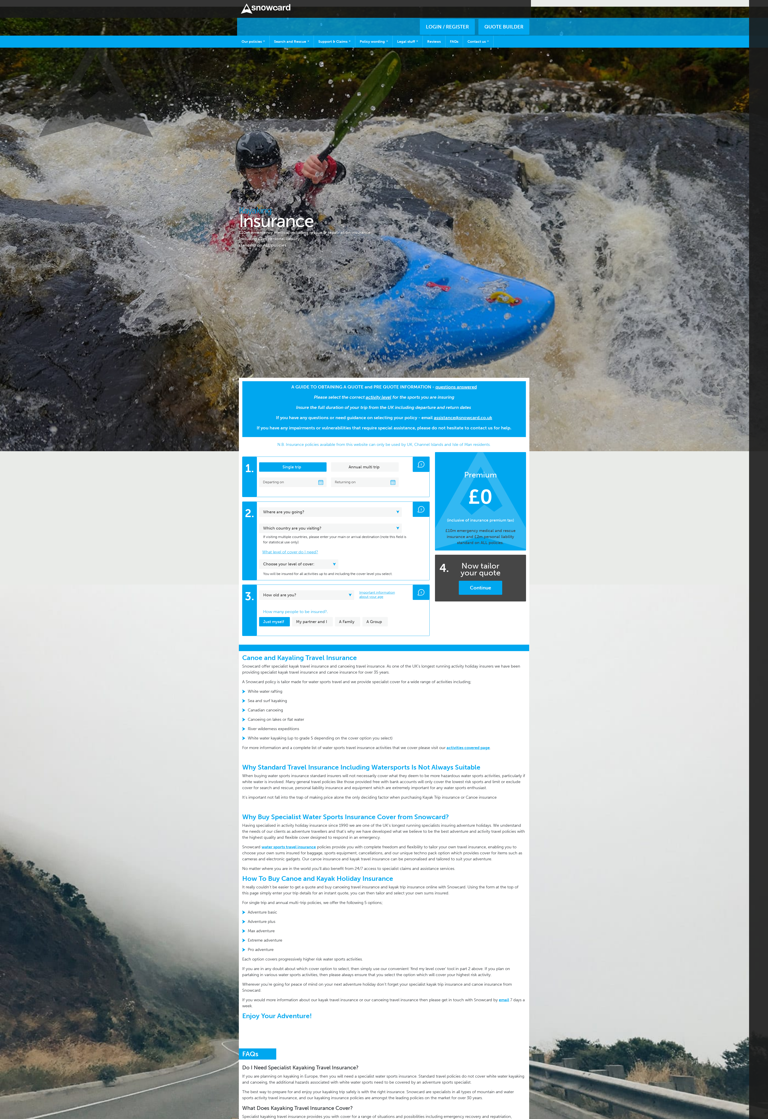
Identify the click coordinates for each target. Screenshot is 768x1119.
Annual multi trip (364, 460)
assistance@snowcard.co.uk (463, 411)
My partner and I (311, 615)
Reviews (434, 35)
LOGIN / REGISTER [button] (447, 15)
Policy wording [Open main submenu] (374, 35)
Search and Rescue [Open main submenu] (291, 35)
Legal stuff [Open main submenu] (407, 35)
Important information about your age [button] (377, 588)
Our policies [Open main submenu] (253, 35)
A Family (346, 615)
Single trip (291, 460)
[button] (421, 457)
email (504, 993)
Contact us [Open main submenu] (478, 35)
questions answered (456, 380)
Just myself (273, 615)
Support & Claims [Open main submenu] (334, 35)
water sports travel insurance (289, 840)
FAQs (454, 35)
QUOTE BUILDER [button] (503, 15)
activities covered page (468, 741)
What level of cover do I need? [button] (290, 545)
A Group (374, 615)
